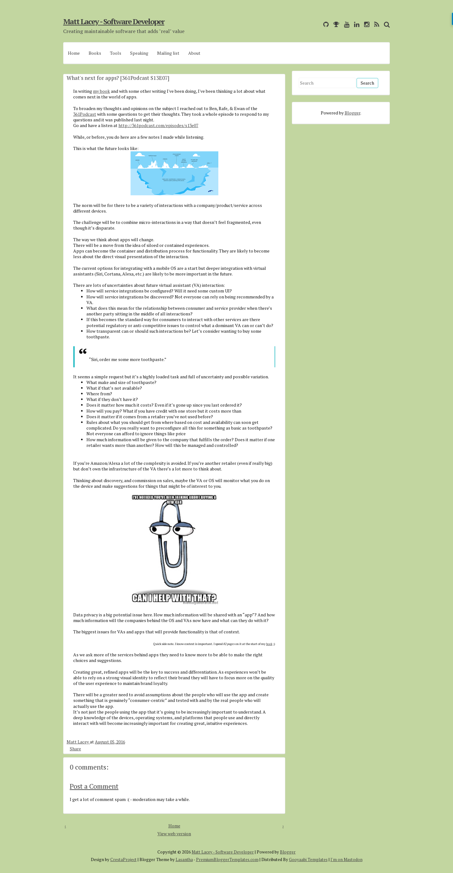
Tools (115, 53)
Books (95, 53)
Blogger (352, 113)
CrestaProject (123, 859)
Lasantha (184, 859)
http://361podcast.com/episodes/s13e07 (158, 125)
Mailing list (168, 53)
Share (75, 748)
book (269, 644)
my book (101, 91)
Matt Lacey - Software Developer (113, 21)
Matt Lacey (78, 742)
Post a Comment (94, 786)
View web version (174, 834)
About (194, 53)
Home (74, 53)
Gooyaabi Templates (308, 859)
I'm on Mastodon (346, 859)
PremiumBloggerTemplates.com (227, 859)
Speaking (139, 53)
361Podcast (84, 114)
